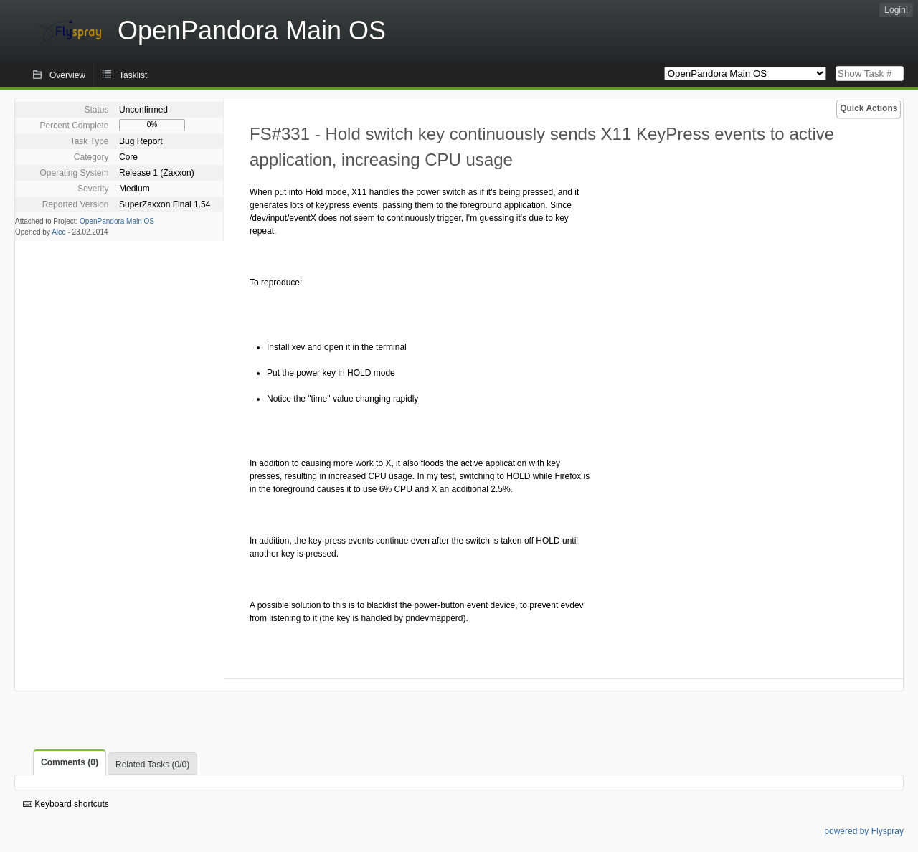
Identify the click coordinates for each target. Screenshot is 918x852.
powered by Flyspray (864, 831)
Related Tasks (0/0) (152, 764)
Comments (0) (69, 762)
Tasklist (133, 75)
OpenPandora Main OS (117, 221)
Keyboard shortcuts (66, 804)
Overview (67, 75)
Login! (896, 10)
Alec (58, 232)
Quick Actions (868, 108)
